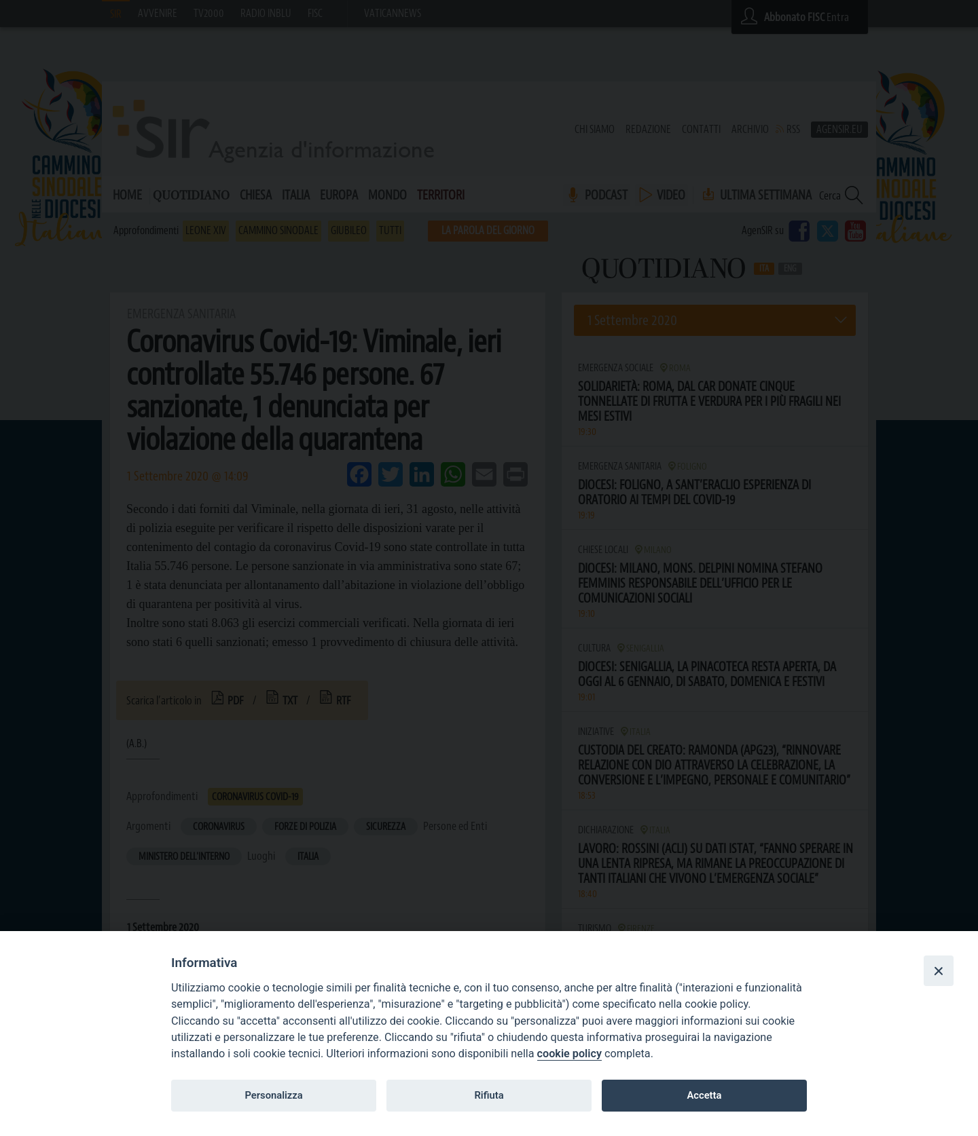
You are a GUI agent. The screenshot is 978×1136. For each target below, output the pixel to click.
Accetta (704, 1095)
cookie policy (569, 1053)
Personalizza (273, 1095)
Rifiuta (488, 1095)
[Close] (939, 970)
